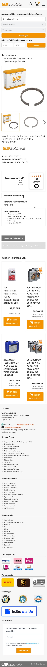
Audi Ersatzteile (9, 483)
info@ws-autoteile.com (13, 427)
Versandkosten (16, 315)
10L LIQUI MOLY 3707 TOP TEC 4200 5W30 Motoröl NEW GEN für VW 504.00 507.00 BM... (34, 296)
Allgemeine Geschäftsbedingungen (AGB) (18, 442)
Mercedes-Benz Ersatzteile (13, 494)
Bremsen (7, 524)
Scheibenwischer (10, 540)
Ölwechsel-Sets (9, 536)
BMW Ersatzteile (10, 485)
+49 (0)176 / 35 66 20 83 (25, 425)
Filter (6, 529)
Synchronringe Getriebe (14, 61)
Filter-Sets (7, 531)
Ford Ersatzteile (9, 492)
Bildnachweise (9, 444)
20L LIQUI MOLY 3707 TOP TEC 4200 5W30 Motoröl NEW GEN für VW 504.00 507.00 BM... (34, 369)
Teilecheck (7, 462)
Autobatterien (9, 520)
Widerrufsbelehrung (11, 464)
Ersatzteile (11, 55)
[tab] (14, 195)
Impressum (8, 457)
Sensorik (7, 545)
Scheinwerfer (8, 542)
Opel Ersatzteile (9, 497)
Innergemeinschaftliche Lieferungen (16, 455)
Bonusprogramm (10, 448)
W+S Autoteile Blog (11, 467)
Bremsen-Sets (9, 527)
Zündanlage (8, 547)
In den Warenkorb (12, 321)
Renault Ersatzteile (11, 501)
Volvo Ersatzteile (10, 506)
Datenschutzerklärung (12, 451)
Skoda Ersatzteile (10, 503)
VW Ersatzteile (9, 508)
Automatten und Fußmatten (14, 522)
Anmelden (23, 650)
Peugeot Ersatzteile (11, 499)
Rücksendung (8, 460)
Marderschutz (9, 533)
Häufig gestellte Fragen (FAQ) (14, 453)
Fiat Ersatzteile (9, 490)
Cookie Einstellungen (11, 446)
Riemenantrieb (9, 538)
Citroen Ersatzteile (10, 487)
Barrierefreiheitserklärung (13, 471)
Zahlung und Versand (11, 469)
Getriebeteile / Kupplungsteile (18, 58)
